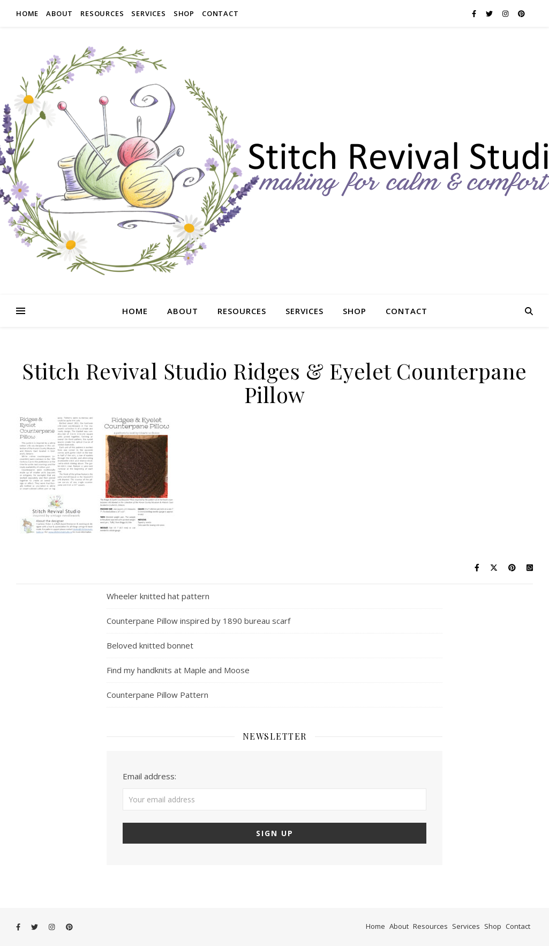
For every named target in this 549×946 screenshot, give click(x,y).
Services (148, 13)
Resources (102, 13)
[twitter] (490, 13)
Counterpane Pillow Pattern (157, 694)
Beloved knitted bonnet (150, 645)
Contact (220, 13)
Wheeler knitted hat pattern (158, 596)
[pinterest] (521, 13)
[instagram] (506, 13)
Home (27, 13)
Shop (184, 13)
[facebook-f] (475, 13)
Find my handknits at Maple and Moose (178, 670)
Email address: (149, 776)
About (59, 13)
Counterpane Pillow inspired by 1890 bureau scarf (198, 620)
